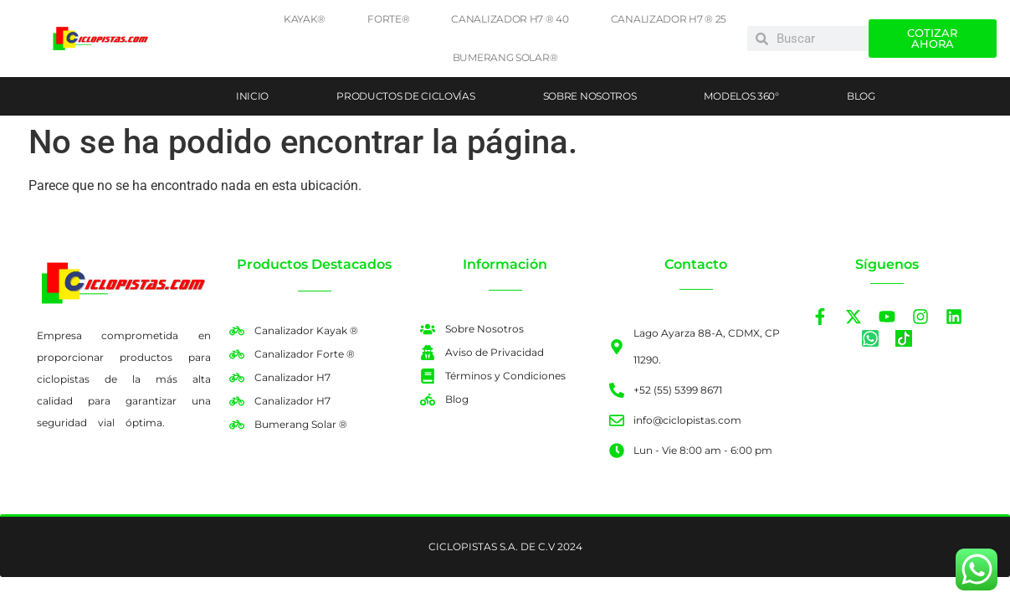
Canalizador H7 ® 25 (668, 19)
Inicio (252, 96)
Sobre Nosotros (590, 96)
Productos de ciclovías (405, 96)
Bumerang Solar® (505, 57)
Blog (861, 96)
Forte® (388, 19)
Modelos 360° (741, 96)
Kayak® (305, 19)
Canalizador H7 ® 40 (509, 19)
